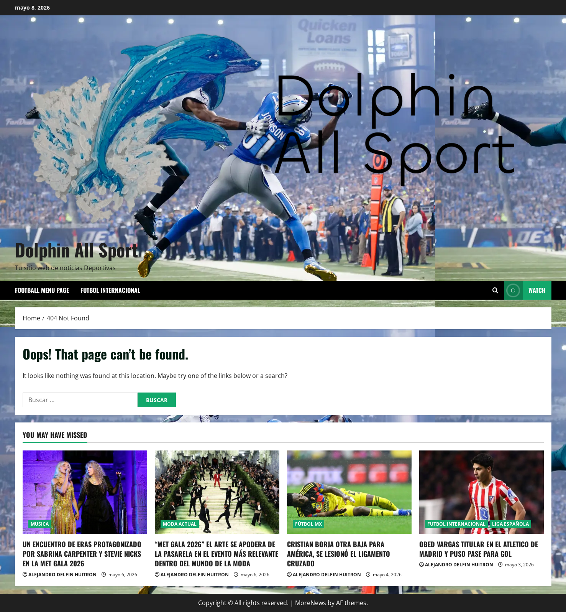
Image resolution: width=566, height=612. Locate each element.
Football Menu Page (42, 290)
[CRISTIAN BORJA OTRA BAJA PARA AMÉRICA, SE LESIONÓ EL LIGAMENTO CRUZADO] (349, 492)
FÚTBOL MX (308, 524)
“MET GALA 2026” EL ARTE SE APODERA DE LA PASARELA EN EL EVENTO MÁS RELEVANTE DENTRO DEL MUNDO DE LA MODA (216, 553)
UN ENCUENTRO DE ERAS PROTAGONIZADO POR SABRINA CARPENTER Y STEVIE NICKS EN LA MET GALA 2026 (82, 553)
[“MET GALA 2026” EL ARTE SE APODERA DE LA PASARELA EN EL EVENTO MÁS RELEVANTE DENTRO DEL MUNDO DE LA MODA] (217, 492)
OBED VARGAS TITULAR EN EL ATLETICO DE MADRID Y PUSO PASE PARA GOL (478, 549)
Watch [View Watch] (525, 290)
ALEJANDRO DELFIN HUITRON (62, 574)
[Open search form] (495, 290)
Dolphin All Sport (76, 249)
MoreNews (310, 603)
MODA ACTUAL (180, 524)
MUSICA (40, 524)
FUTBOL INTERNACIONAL (110, 290)
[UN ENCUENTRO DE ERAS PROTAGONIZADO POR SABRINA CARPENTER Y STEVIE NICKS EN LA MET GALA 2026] (85, 492)
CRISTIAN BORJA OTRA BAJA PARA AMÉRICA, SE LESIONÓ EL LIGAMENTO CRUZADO (338, 553)
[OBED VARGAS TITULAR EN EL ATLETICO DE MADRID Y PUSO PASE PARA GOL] (481, 492)
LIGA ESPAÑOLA (510, 524)
